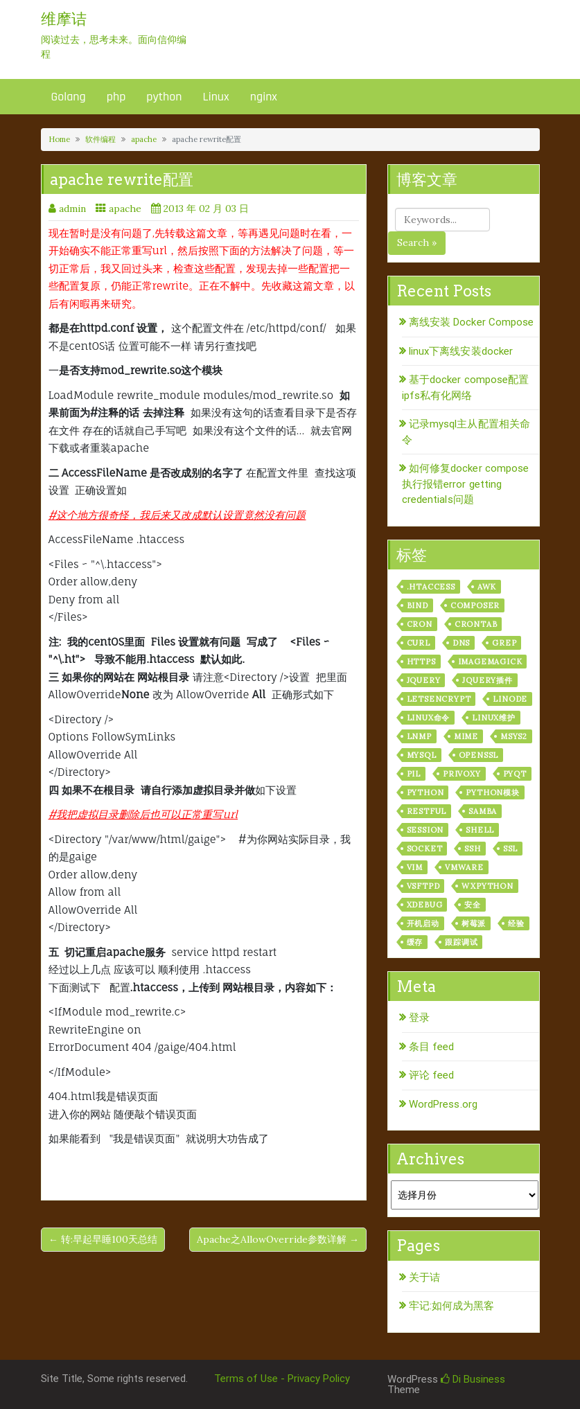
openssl (479, 755)
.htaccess (431, 587)
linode (510, 699)
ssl (510, 848)
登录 (419, 1017)
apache (144, 139)
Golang (68, 97)
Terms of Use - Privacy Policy (282, 1378)
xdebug (425, 905)
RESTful (427, 811)
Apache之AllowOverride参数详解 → (278, 1239)
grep (504, 643)
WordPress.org (443, 1104)
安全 (472, 905)
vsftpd (423, 886)
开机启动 (423, 923)
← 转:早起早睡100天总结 (103, 1239)
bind (417, 605)
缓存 (415, 942)
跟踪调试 (461, 942)
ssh (472, 848)
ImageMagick (490, 661)
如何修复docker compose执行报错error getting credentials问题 (465, 484)
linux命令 (428, 718)
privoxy (462, 774)
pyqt (515, 774)
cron (419, 624)
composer (475, 605)
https (421, 661)
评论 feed (432, 1075)
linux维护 (494, 718)
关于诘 (424, 1277)
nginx (263, 97)
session (425, 830)
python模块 (492, 792)
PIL (414, 774)
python (164, 97)
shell (480, 830)
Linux (216, 97)
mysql (422, 755)
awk (486, 587)
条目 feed (432, 1046)
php (116, 97)
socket (425, 848)
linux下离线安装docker (461, 351)
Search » (417, 242)
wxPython (487, 886)
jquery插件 (487, 680)
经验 (516, 923)
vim (415, 867)
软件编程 (100, 139)
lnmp (419, 736)
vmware (464, 867)
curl (418, 643)
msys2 (513, 736)
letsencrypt (439, 699)
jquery (424, 680)
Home (59, 139)
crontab (476, 624)
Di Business (473, 1379)
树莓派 (474, 923)
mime (466, 736)
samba (482, 811)
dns (461, 643)
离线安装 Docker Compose (471, 322)
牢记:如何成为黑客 (452, 1306)
